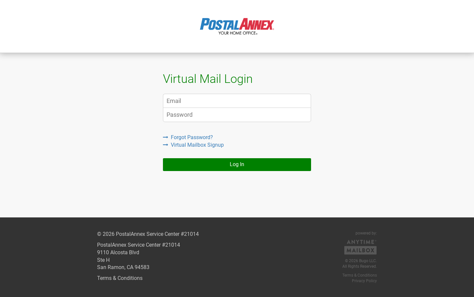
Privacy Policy (364, 281)
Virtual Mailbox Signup (193, 145)
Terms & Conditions (120, 278)
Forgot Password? (188, 137)
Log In (237, 164)
